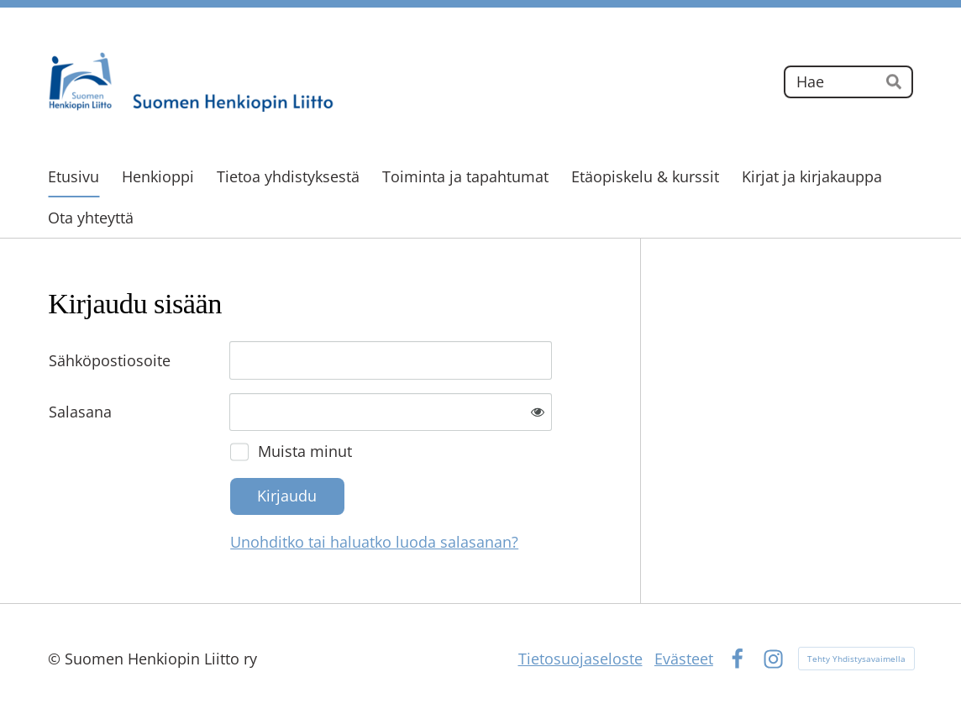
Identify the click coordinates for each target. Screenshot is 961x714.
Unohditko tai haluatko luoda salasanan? (374, 542)
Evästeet (683, 658)
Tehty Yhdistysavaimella (856, 658)
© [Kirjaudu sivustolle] (56, 658)
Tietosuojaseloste (580, 658)
